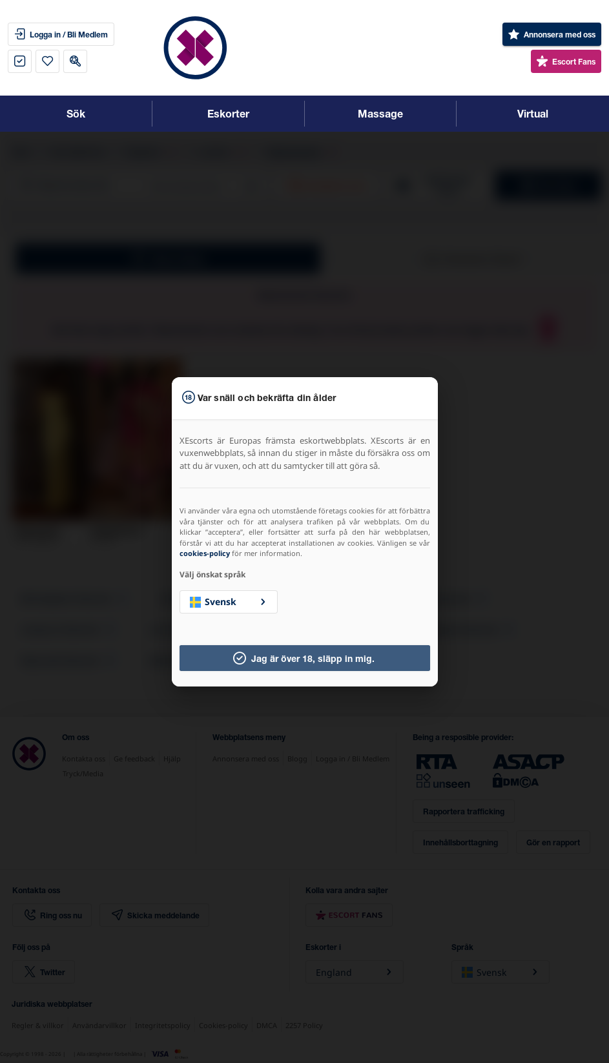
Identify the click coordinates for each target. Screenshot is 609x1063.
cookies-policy (205, 553)
